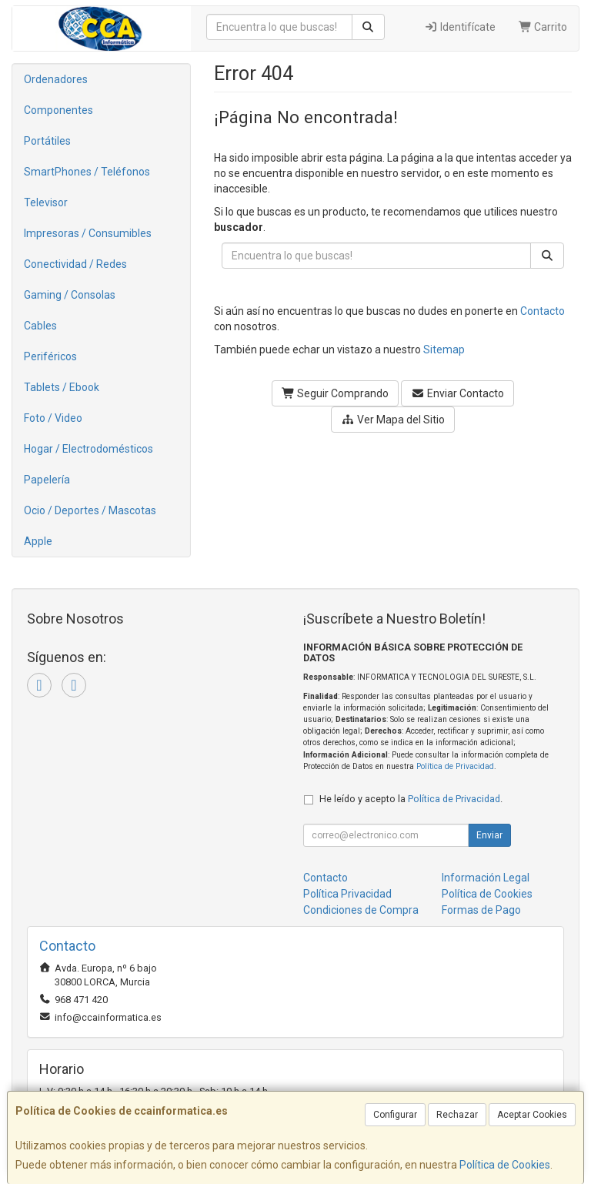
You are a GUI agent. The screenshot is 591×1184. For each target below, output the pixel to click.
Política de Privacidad (455, 766)
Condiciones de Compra (361, 910)
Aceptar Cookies (532, 1114)
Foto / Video (53, 418)
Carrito (543, 27)
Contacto (542, 311)
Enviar (489, 835)
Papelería (47, 479)
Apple (38, 541)
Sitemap (444, 349)
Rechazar (457, 1114)
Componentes (58, 110)
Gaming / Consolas (69, 295)
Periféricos (50, 356)
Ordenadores (56, 79)
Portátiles (47, 141)
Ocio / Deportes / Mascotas (90, 510)
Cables (40, 325)
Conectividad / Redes (75, 264)
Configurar (395, 1114)
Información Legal (485, 877)
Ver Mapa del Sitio (393, 419)
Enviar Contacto (457, 393)
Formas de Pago (481, 910)
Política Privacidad (347, 894)
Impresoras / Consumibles (88, 233)
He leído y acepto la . (411, 798)
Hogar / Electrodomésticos (88, 449)
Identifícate (460, 27)
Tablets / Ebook (61, 387)
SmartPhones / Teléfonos (87, 172)
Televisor (46, 202)
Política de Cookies (504, 1165)
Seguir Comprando (335, 393)
